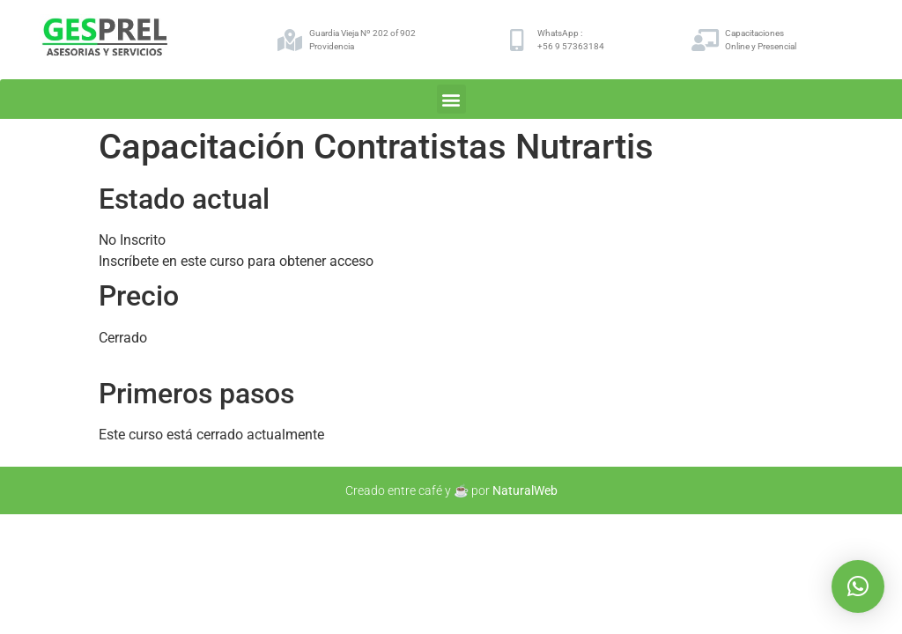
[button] (451, 99)
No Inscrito (132, 240)
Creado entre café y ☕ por (451, 490)
